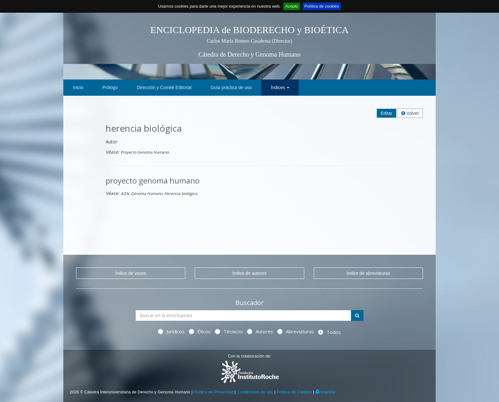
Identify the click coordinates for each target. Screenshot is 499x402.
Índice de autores (249, 273)
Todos (329, 332)
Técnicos (229, 331)
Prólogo (110, 87)
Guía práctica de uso (231, 87)
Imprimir (325, 392)
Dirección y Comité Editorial (164, 87)
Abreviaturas (295, 331)
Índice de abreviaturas (368, 273)
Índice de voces (130, 273)
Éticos (200, 331)
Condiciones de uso (255, 392)
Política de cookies (322, 6)
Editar (386, 113)
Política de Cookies (294, 392)
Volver (410, 113)
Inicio (78, 87)
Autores (260, 331)
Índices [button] (280, 87)
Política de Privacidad (213, 392)
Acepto (291, 6)
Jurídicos (171, 331)
